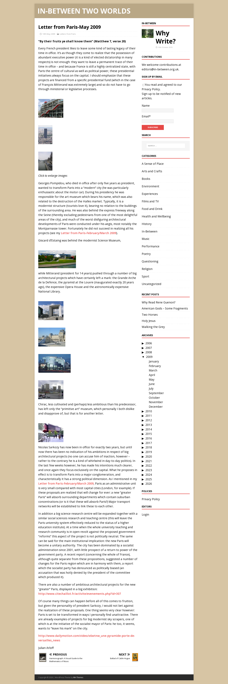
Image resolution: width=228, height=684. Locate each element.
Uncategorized (151, 284)
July (151, 388)
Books (146, 179)
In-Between (149, 23)
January (154, 361)
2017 (148, 443)
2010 (148, 411)
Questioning (150, 261)
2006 (148, 343)
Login (145, 514)
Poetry (146, 254)
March (153, 370)
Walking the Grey (153, 327)
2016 (148, 438)
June (152, 384)
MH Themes (78, 677)
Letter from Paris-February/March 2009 (88, 233)
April (152, 375)
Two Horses (150, 315)
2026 (148, 484)
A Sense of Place (153, 164)
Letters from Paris (68, 34)
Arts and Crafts (152, 171)
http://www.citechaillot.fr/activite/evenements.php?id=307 (79, 594)
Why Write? (166, 37)
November (156, 402)
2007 (148, 348)
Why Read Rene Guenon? (158, 302)
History (147, 224)
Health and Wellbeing (156, 216)
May (151, 379)
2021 (148, 461)
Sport (145, 276)
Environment (150, 186)
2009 (149, 357)
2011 (148, 416)
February (155, 366)
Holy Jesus (148, 321)
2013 (148, 425)
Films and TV (150, 201)
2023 (148, 470)
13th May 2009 (48, 34)
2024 (148, 475)
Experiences (150, 194)
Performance (150, 246)
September (156, 393)
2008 (148, 352)
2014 (148, 429)
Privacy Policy (151, 89)
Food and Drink (152, 209)
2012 (148, 420)
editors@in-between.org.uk (160, 69)
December (156, 407)
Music (145, 239)
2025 (148, 479)
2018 (148, 447)
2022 (148, 465)
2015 (148, 434)
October (154, 398)
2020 (148, 456)
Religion (147, 269)
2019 (148, 452)
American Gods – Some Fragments (165, 308)
